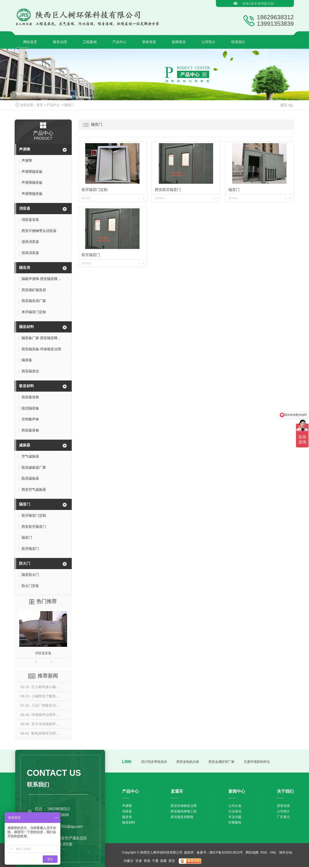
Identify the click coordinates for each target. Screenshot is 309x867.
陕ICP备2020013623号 (226, 852)
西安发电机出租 (187, 762)
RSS (264, 852)
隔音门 (69, 105)
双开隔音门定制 (94, 190)
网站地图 (252, 852)
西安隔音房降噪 (182, 817)
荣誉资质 (149, 42)
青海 (147, 861)
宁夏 (155, 861)
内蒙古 (128, 861)
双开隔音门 (90, 255)
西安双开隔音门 (168, 190)
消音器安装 (43, 653)
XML (273, 852)
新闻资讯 (179, 42)
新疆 (163, 861)
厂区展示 (283, 817)
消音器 (24, 208)
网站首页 (30, 42)
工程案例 (90, 42)
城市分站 (285, 852)
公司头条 (234, 806)
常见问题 (234, 817)
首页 (39, 105)
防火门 (24, 563)
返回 (286, 105)
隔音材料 (26, 327)
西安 (172, 861)
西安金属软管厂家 (221, 762)
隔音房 (24, 268)
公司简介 (208, 42)
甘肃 (138, 861)
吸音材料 (26, 386)
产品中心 (119, 42)
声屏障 (24, 149)
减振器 (24, 445)
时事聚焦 (234, 822)
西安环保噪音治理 (184, 806)
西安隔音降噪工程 (184, 811)
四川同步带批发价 (154, 762)
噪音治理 (60, 42)
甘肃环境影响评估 (257, 762)
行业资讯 (234, 811)
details (86, 198)
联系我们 (238, 42)
